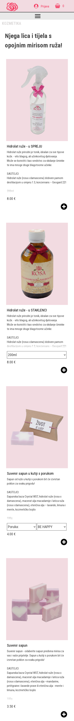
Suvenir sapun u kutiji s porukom (30, 473)
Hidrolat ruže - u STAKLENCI (27, 310)
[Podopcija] (51, 527)
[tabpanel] (45, 6)
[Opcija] (37, 355)
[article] (37, 135)
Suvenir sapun (17, 645)
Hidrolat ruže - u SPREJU (24, 146)
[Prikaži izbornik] (37, 16)
